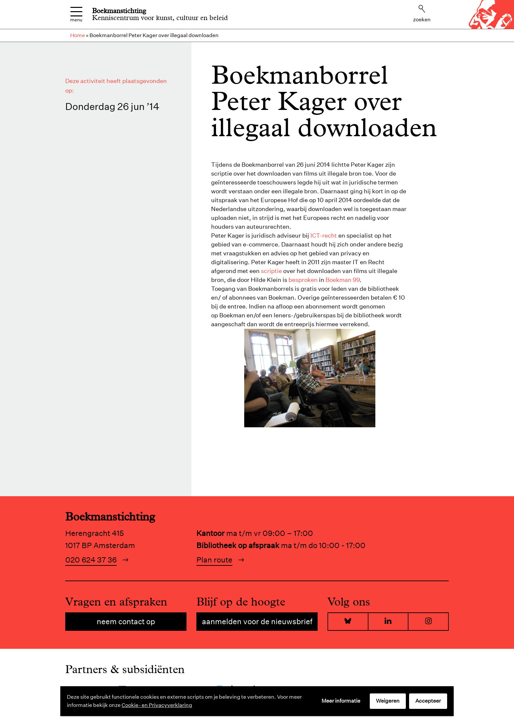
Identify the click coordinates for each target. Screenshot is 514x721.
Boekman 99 (343, 279)
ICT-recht (323, 235)
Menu (76, 14)
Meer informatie (341, 701)
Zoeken (422, 14)
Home (77, 35)
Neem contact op (126, 621)
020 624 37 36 (91, 559)
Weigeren (388, 701)
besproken (303, 279)
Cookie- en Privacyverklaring (157, 705)
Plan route (214, 559)
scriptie (271, 270)
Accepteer (428, 701)
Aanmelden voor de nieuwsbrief (257, 621)
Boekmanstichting (119, 11)
